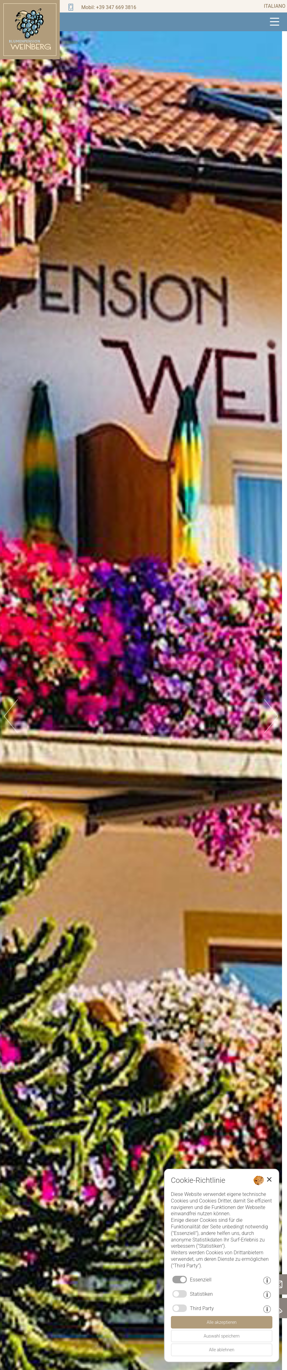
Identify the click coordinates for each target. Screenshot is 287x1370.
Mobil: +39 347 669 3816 (108, 7)
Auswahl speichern (222, 1336)
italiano (274, 6)
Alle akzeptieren (222, 1322)
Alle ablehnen (221, 1349)
